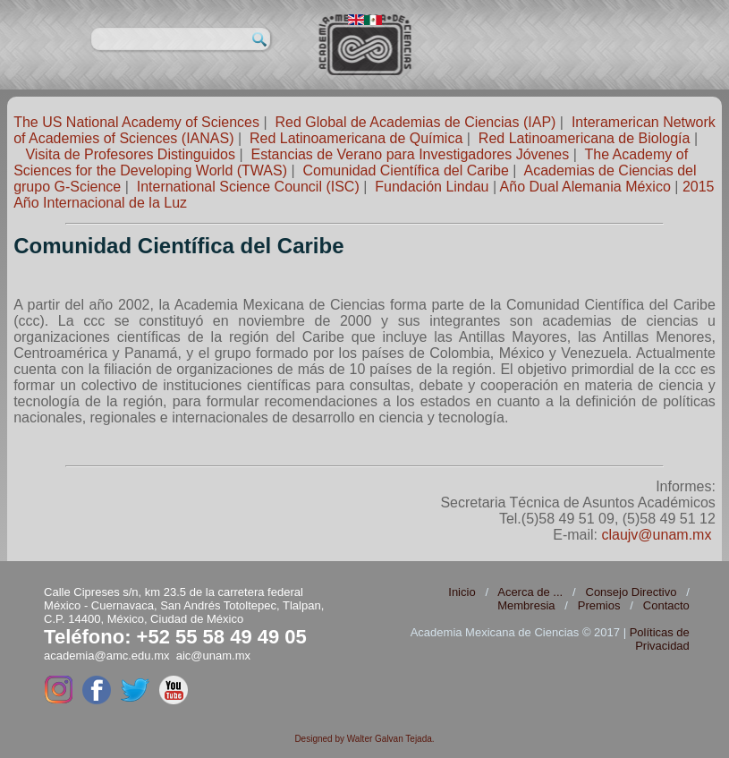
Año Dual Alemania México (585, 186)
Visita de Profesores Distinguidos (130, 154)
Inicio (461, 592)
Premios (599, 605)
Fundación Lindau (431, 186)
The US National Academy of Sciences (136, 122)
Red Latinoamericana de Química (356, 138)
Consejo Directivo (631, 592)
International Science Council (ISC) (248, 186)
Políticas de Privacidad (660, 639)
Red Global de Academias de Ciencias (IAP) (415, 122)
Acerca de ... (530, 592)
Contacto (666, 605)
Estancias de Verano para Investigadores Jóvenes (409, 154)
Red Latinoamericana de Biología (585, 138)
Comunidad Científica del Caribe (406, 170)
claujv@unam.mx (656, 534)
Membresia (526, 605)
